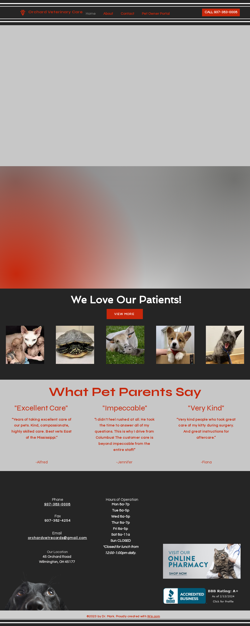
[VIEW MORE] (125, 314)
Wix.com (153, 616)
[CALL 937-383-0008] (221, 12)
